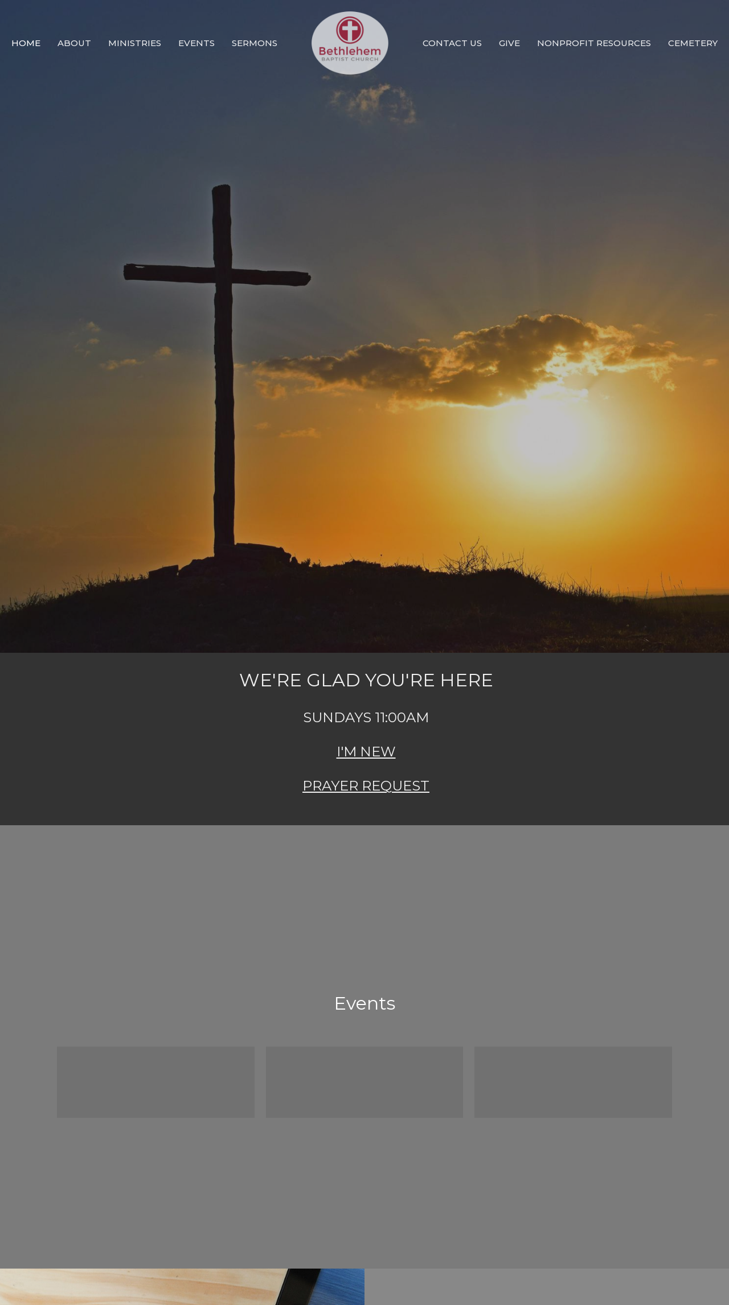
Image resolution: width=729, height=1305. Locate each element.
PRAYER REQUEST (365, 785)
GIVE (509, 43)
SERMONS (254, 43)
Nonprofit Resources (594, 43)
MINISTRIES (134, 43)
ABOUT (74, 43)
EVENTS (196, 43)
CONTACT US (452, 43)
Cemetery (693, 43)
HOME (25, 43)
